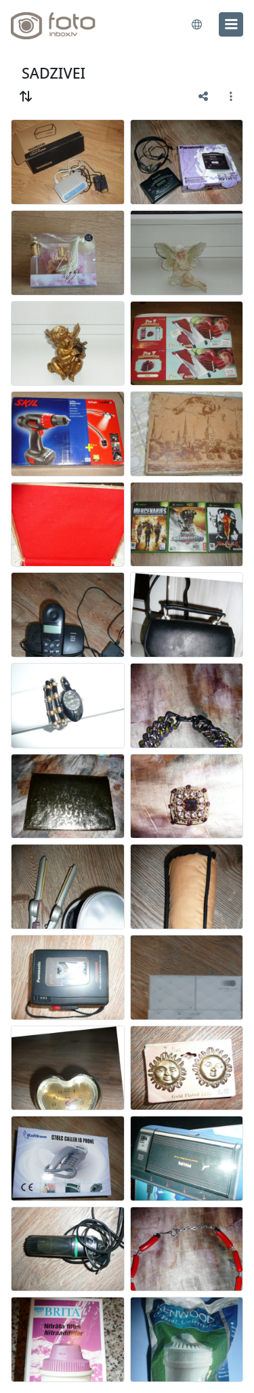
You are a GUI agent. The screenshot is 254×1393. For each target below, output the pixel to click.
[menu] (231, 24)
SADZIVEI (53, 73)
